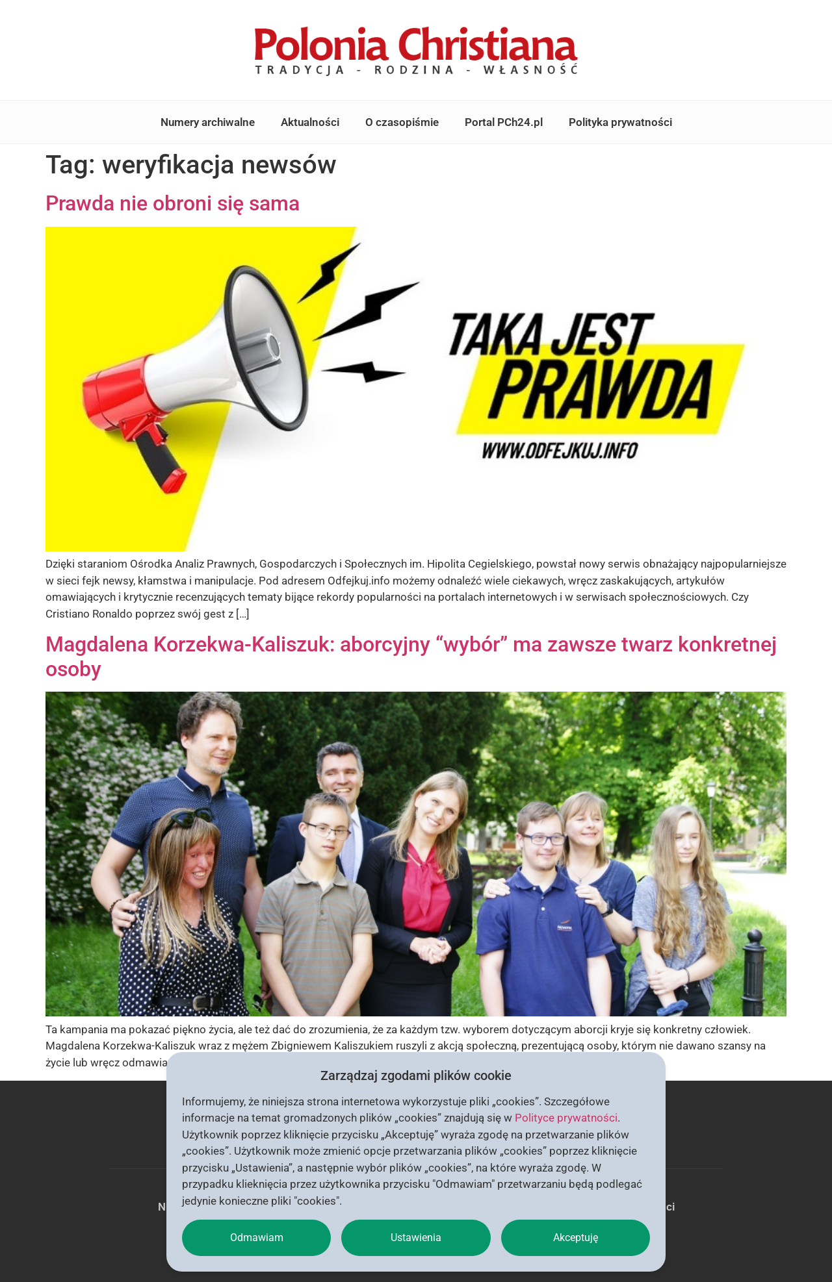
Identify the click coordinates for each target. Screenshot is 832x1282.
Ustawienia (416, 1237)
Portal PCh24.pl (504, 122)
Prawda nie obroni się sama (173, 203)
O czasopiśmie (402, 122)
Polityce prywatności (566, 1117)
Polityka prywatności (620, 122)
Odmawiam (256, 1237)
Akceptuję (575, 1237)
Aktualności (310, 122)
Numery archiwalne (208, 122)
